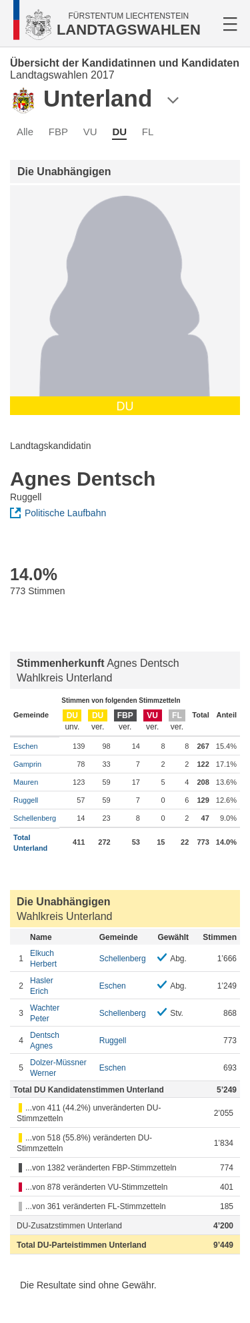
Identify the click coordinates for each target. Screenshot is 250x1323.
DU (119, 131)
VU (90, 131)
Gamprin (27, 764)
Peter (61, 1013)
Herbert (61, 958)
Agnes (61, 1040)
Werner (61, 1067)
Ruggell (25, 800)
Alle (25, 131)
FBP (58, 131)
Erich (61, 985)
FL (148, 131)
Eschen (25, 746)
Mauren (25, 782)
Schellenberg (34, 818)
